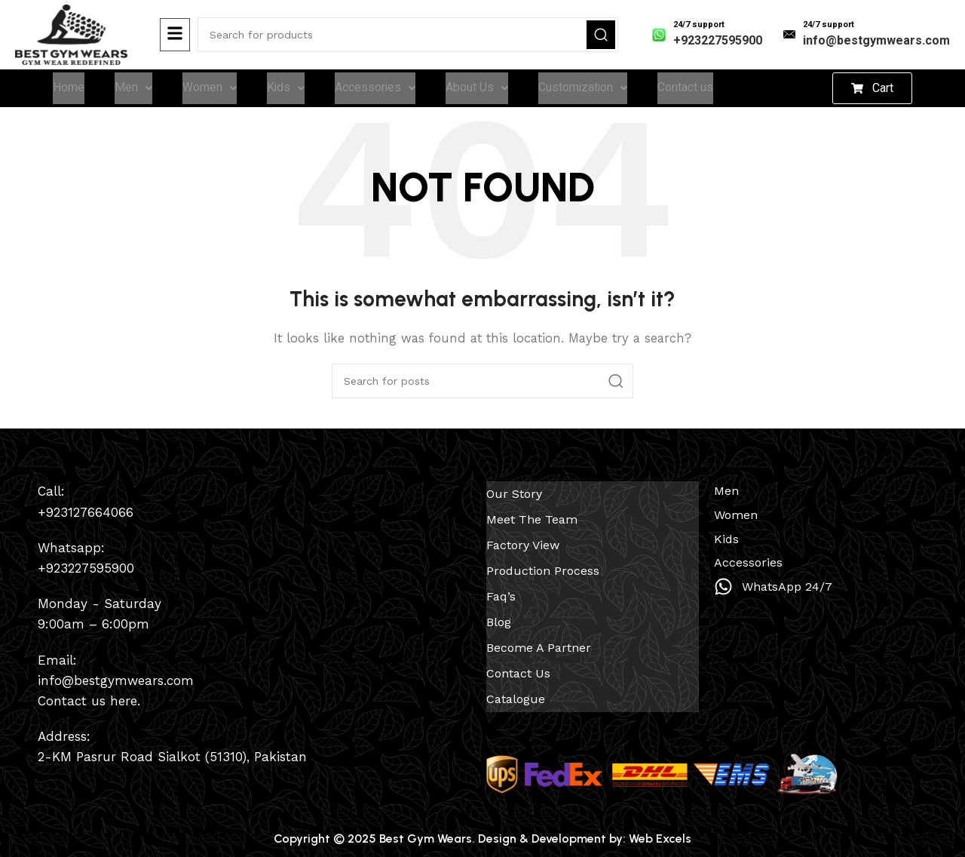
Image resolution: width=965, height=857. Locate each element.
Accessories (376, 89)
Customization (585, 89)
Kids (286, 89)
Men (133, 89)
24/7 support (699, 24)
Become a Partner (538, 641)
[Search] (408, 34)
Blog (498, 617)
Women (209, 89)
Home (68, 89)
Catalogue (515, 689)
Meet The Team (531, 520)
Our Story (514, 496)
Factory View (522, 544)
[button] (872, 90)
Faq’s (501, 592)
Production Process (542, 568)
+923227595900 (717, 40)
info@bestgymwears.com (876, 40)
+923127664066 (85, 515)
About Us (478, 89)
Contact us (688, 89)
